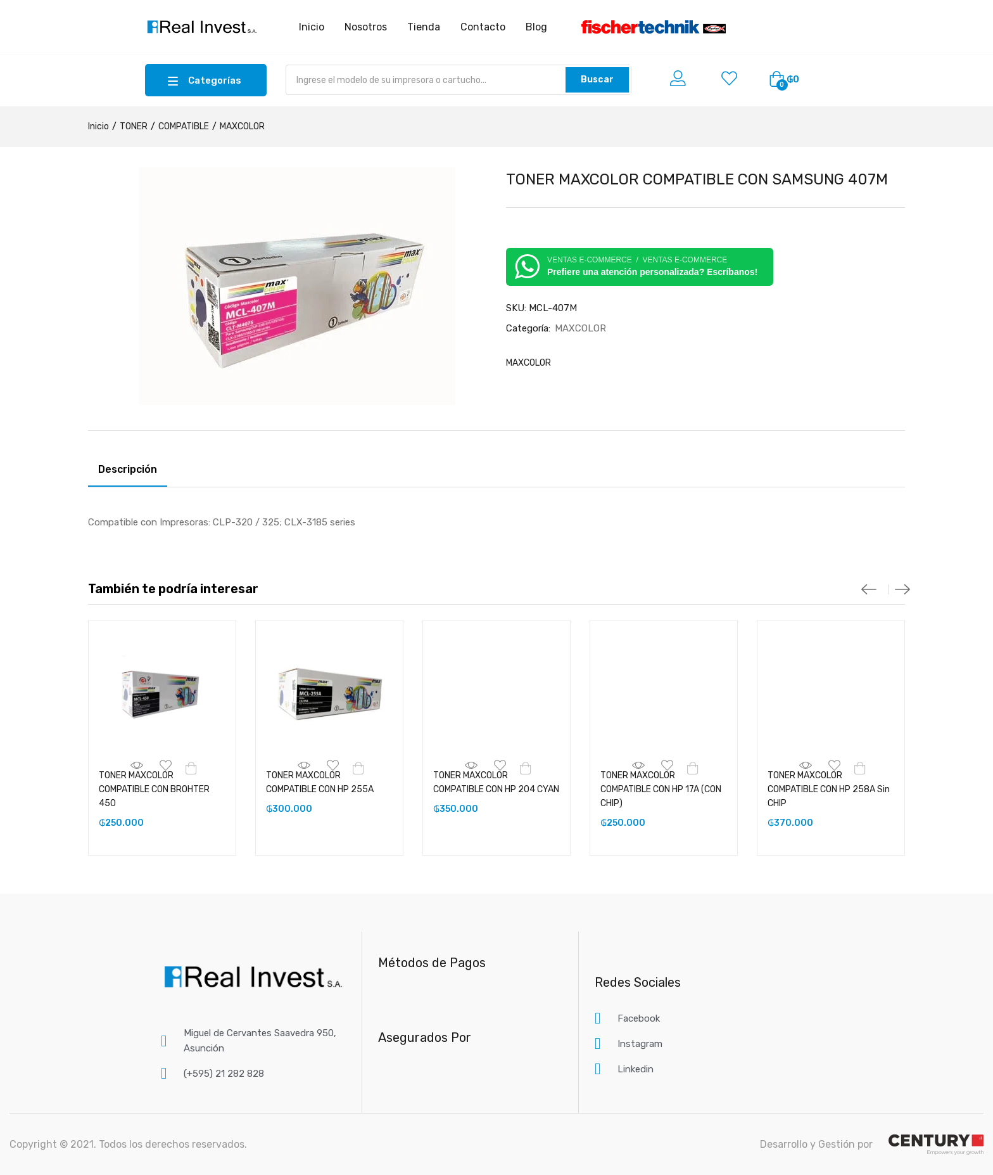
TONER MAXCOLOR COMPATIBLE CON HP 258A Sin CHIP (829, 789)
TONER (134, 126)
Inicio (98, 126)
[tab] (127, 471)
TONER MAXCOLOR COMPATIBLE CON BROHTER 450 (154, 789)
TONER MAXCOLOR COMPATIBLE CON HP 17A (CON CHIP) (660, 789)
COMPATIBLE (183, 126)
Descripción (127, 469)
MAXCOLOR (242, 126)
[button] (784, 80)
